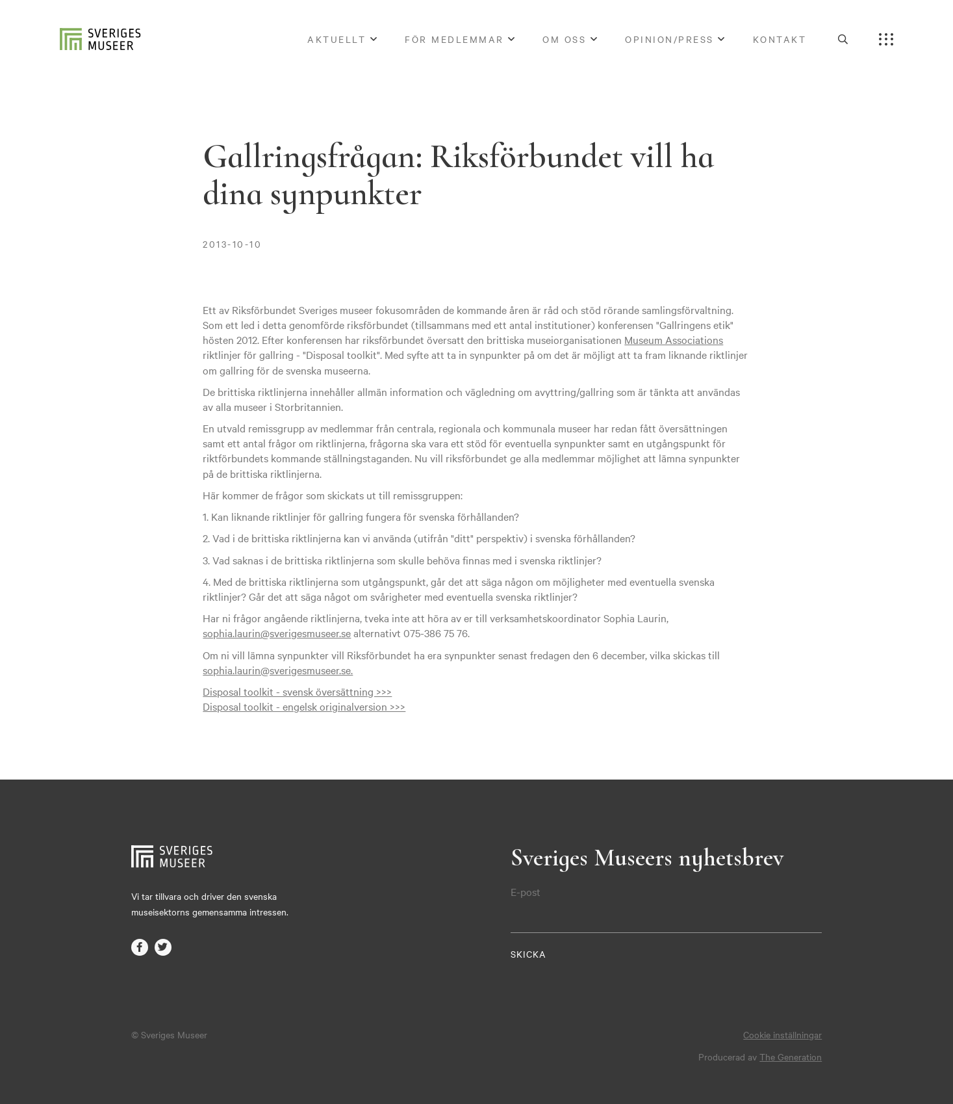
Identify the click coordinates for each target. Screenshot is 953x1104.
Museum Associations (673, 339)
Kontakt (780, 39)
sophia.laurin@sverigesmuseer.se (277, 632)
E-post (525, 892)
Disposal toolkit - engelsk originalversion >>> (304, 706)
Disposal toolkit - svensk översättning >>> (297, 691)
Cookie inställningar (782, 1034)
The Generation (790, 1056)
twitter (163, 947)
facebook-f (139, 947)
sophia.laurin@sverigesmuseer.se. (278, 670)
